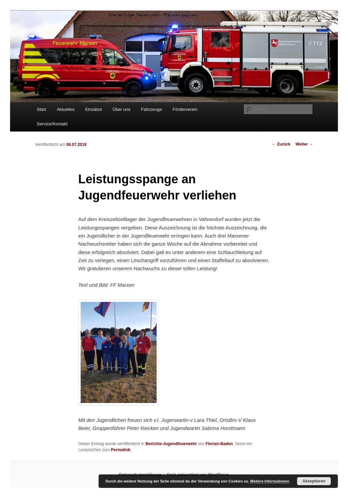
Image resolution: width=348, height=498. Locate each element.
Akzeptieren (313, 481)
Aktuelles (66, 109)
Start (41, 109)
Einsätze (93, 109)
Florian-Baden (219, 443)
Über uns (122, 109)
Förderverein (184, 109)
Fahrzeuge (151, 109)
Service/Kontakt (52, 123)
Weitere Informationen (269, 481)
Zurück (281, 144)
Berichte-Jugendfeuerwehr (171, 443)
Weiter (304, 144)
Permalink (120, 449)
